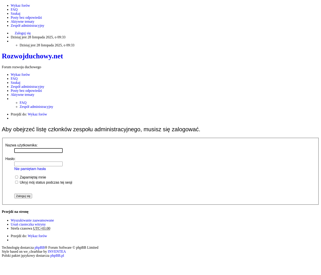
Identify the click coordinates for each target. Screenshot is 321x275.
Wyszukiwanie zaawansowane (32, 220)
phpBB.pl (57, 255)
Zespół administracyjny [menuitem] (27, 25)
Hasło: (10, 159)
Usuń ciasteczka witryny (28, 224)
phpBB (40, 247)
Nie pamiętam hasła (30, 169)
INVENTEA (57, 251)
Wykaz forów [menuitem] (20, 5)
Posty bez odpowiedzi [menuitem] (26, 17)
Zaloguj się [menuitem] (23, 33)
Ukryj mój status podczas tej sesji (43, 182)
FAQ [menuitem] (14, 9)
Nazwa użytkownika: (21, 145)
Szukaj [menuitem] (16, 13)
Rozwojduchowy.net (32, 56)
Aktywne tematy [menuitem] (22, 21)
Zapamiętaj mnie (30, 177)
